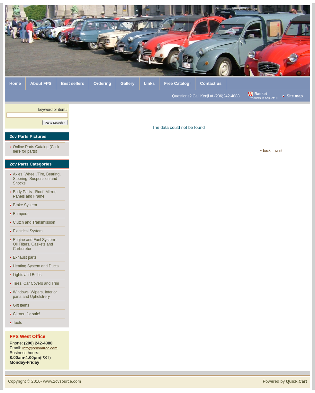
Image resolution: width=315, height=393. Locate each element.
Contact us (210, 83)
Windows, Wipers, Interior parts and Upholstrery (35, 294)
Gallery (128, 83)
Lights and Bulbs (27, 274)
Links (149, 83)
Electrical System (27, 231)
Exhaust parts (24, 257)
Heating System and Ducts (36, 266)
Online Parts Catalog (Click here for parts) (36, 149)
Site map (295, 96)
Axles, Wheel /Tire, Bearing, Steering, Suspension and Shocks (36, 178)
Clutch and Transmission (34, 222)
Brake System (25, 205)
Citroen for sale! (26, 314)
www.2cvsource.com (62, 381)
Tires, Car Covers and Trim (36, 283)
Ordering (102, 83)
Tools (17, 322)
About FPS (40, 83)
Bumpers (20, 213)
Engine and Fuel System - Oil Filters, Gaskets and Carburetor (35, 244)
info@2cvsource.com (40, 348)
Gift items (21, 305)
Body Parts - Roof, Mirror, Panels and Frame (34, 194)
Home (15, 83)
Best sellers (72, 83)
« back (265, 150)
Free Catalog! (177, 83)
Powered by (285, 381)
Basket (260, 94)
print (278, 150)
